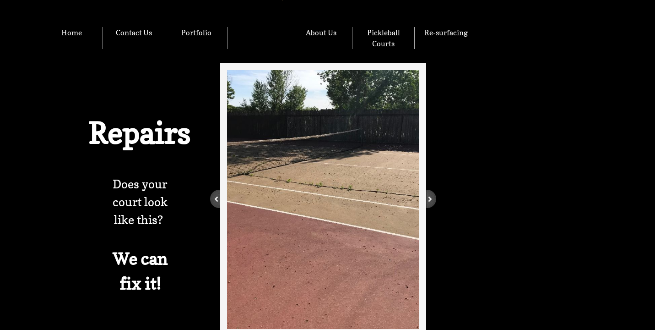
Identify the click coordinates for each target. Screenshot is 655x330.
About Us (321, 32)
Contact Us (134, 32)
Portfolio (196, 32)
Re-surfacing (446, 32)
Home (71, 32)
